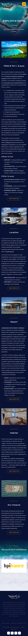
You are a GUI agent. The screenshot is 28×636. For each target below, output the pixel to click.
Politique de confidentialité (17, 623)
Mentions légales (6, 623)
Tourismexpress (9, 251)
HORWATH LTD (9, 142)
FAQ (25, 623)
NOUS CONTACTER (14, 198)
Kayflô (8, 627)
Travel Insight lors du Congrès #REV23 (13, 83)
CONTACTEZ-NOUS (7, 372)
